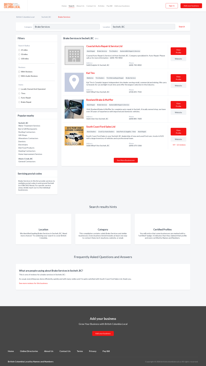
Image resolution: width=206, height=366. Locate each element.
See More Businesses (126, 160)
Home (64, 6)
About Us (80, 6)
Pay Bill (109, 6)
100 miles (25, 58)
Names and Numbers (43, 361)
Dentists (22, 141)
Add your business (122, 6)
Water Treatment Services (29, 126)
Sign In (172, 6)
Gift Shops (22, 135)
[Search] (181, 26)
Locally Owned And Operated (33, 89)
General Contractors (26, 161)
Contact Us (91, 6)
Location (106, 27)
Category (28, 27)
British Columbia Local (25, 17)
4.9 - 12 (179, 145)
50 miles (24, 54)
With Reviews (26, 71)
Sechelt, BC (46, 17)
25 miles (24, 50)
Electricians (23, 144)
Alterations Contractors (28, 138)
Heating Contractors (26, 151)
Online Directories (29, 351)
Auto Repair (26, 98)
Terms (80, 351)
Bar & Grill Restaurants (27, 129)
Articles (101, 6)
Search (71, 6)
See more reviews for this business (33, 283)
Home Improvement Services (30, 154)
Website (178, 59)
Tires (23, 93)
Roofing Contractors (26, 132)
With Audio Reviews (29, 76)
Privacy (92, 351)
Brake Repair (26, 102)
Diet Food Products (26, 148)
